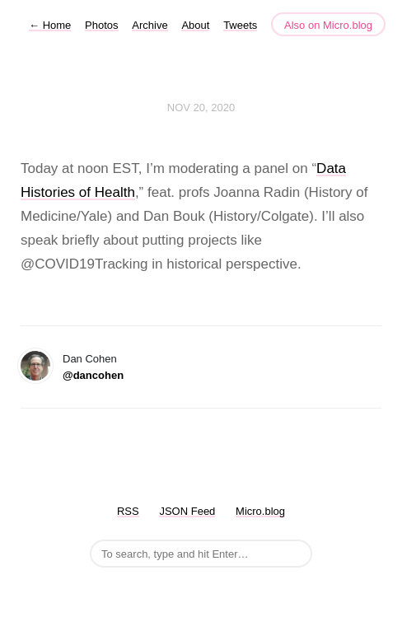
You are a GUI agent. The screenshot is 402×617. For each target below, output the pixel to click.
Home (50, 25)
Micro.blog (260, 511)
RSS (128, 511)
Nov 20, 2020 (201, 107)
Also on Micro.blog (328, 25)
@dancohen (93, 375)
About (195, 25)
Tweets (240, 25)
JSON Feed (187, 511)
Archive (149, 25)
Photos (101, 25)
